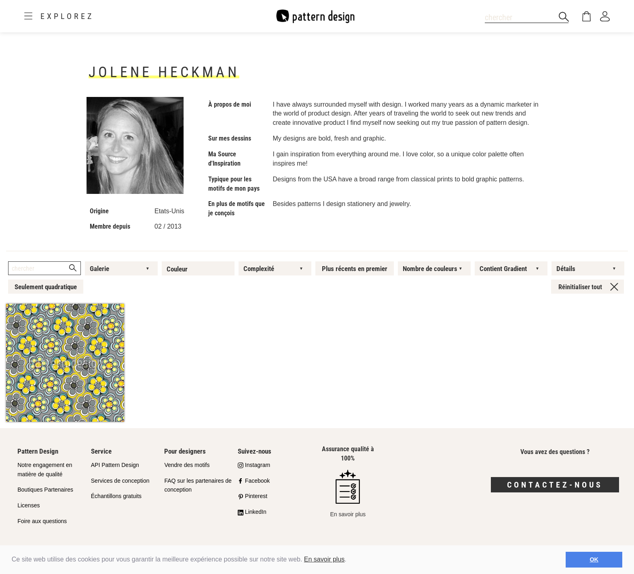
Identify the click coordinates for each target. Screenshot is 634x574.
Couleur (177, 269)
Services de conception (120, 480)
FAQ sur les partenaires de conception (198, 485)
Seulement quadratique (46, 287)
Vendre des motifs (186, 465)
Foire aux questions (42, 521)
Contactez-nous (555, 485)
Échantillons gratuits (116, 496)
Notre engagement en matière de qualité (44, 469)
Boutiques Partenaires (45, 489)
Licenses (28, 505)
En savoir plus (324, 559)
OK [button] (594, 559)
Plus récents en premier (354, 269)
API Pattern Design (115, 465)
